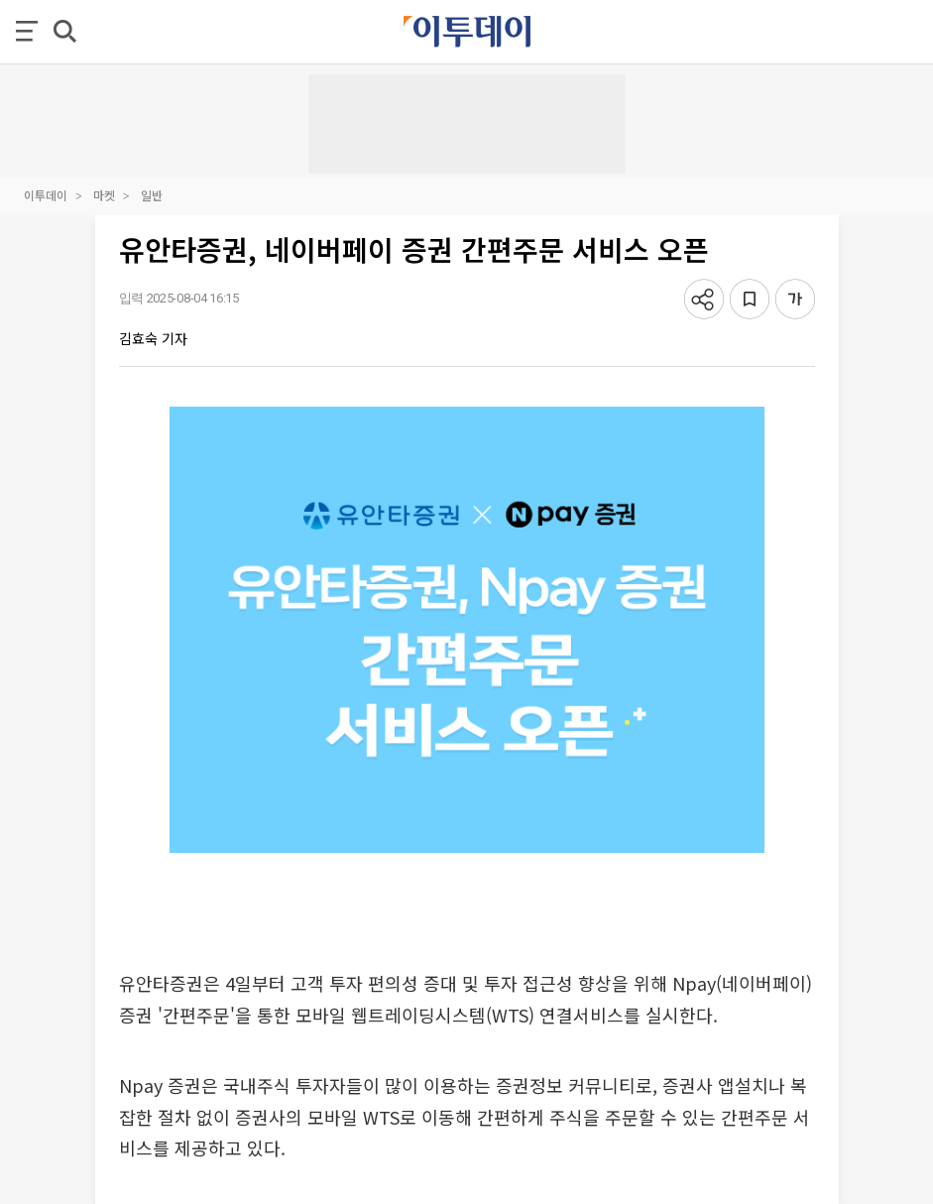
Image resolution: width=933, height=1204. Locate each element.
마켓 (104, 194)
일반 (152, 194)
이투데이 (45, 194)
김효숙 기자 (153, 338)
